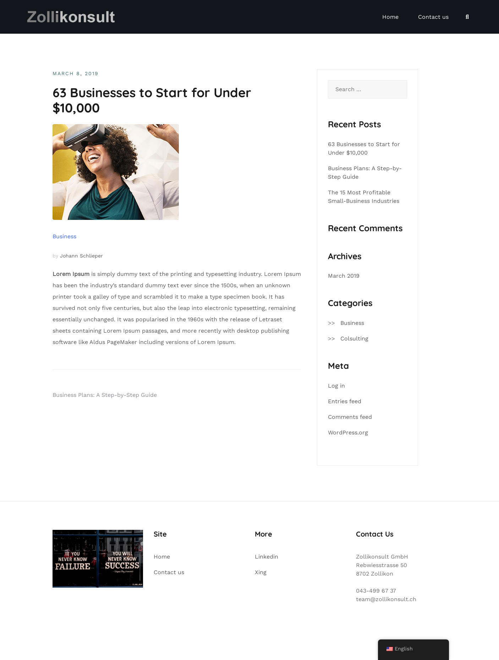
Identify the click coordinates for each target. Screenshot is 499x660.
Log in (336, 385)
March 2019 (344, 275)
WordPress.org (348, 432)
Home (390, 16)
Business (64, 236)
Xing (261, 572)
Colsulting (354, 338)
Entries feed (344, 401)
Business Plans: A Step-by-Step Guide (105, 395)
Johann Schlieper (81, 256)
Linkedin (266, 556)
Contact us (433, 16)
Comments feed (350, 417)
